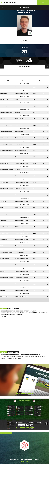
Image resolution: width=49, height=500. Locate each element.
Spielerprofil (24, 7)
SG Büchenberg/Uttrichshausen (24, 10)
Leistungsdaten (24, 66)
